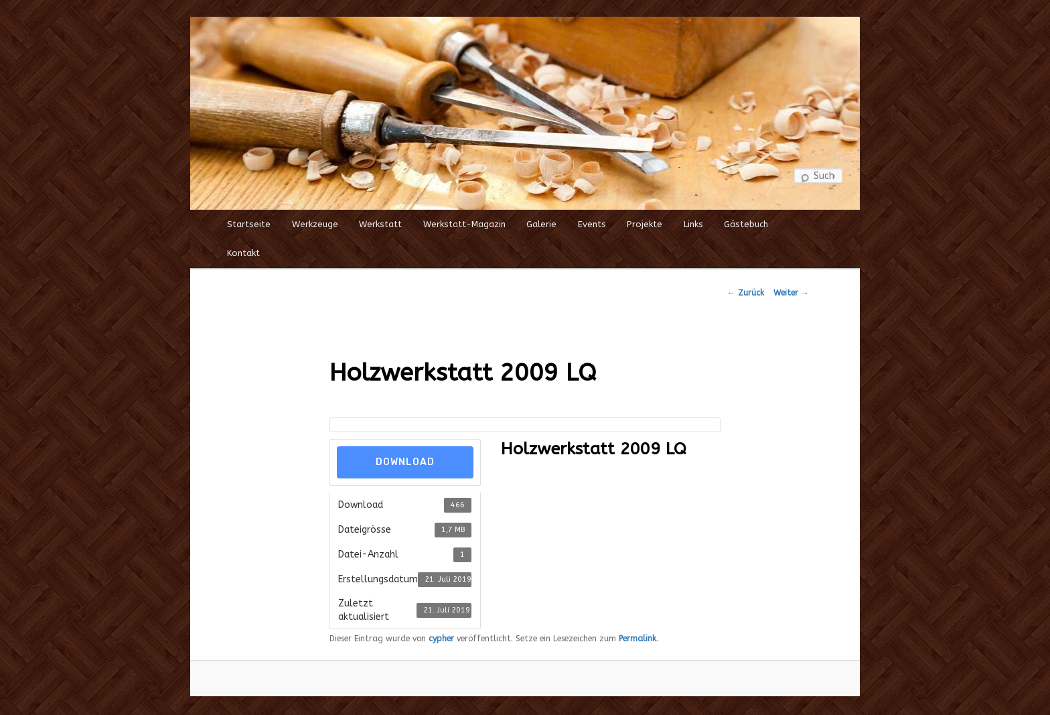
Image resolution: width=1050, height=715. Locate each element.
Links (693, 224)
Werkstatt (380, 224)
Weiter (791, 293)
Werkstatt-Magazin (464, 224)
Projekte (644, 224)
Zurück (745, 293)
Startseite (249, 224)
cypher (441, 638)
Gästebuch (746, 224)
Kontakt (243, 253)
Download (405, 462)
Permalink (637, 638)
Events (592, 224)
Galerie (541, 224)
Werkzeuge (315, 224)
